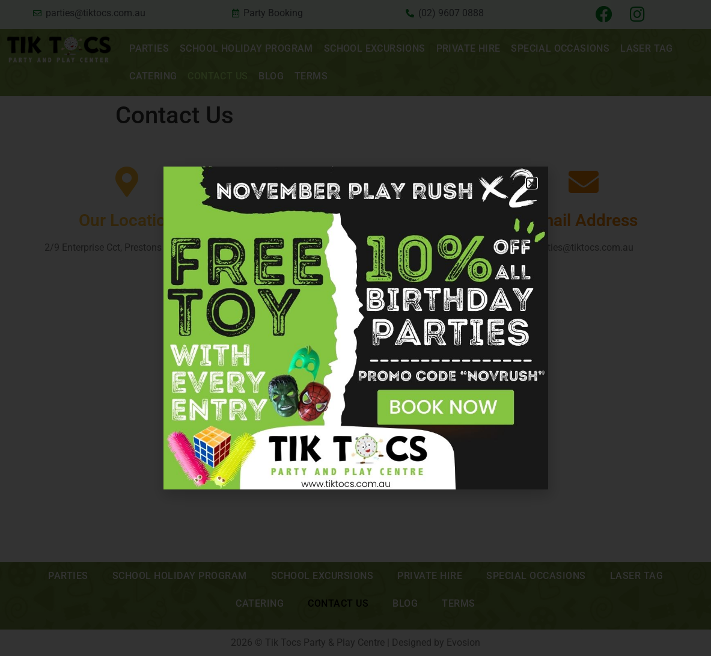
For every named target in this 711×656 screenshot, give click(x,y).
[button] (531, 183)
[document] (355, 328)
